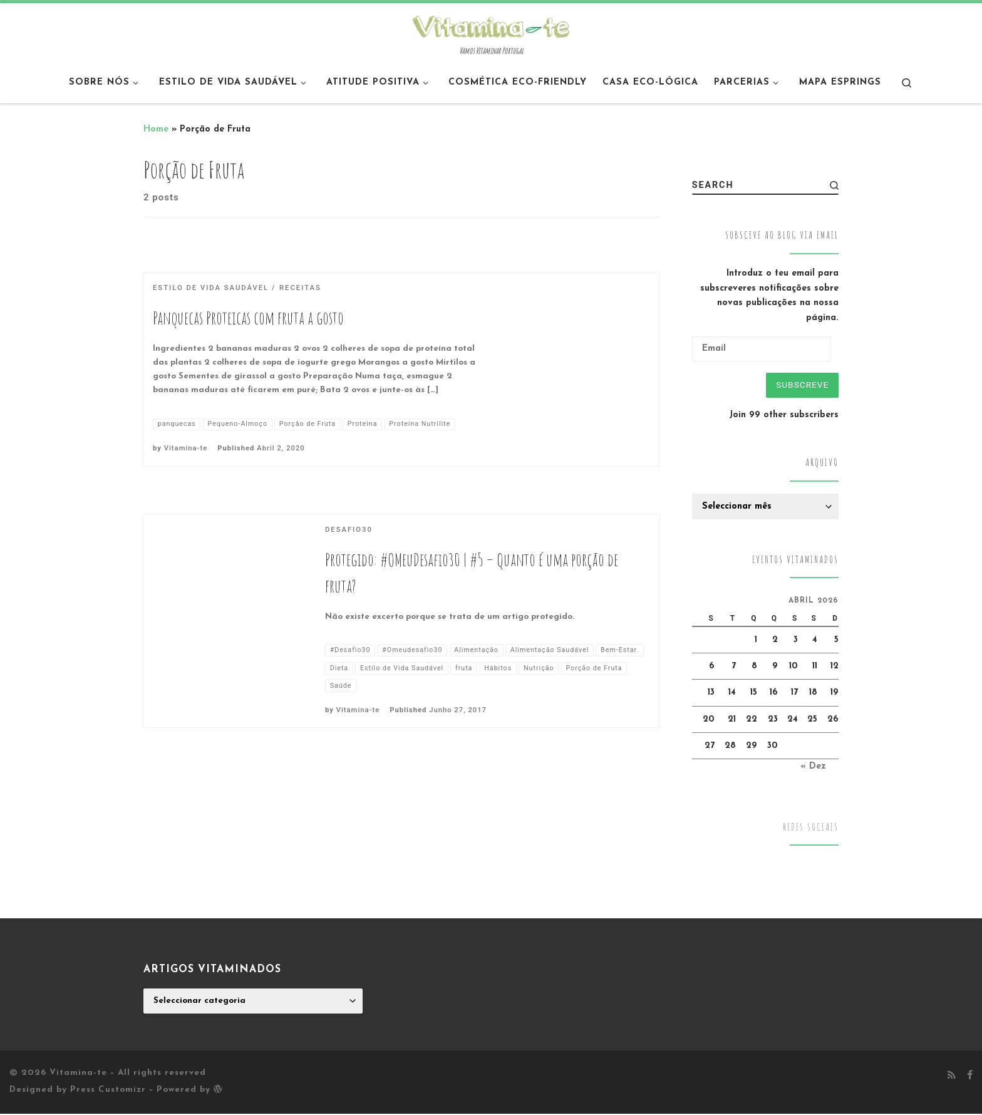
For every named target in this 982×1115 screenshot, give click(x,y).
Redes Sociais (811, 828)
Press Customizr (108, 1091)
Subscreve (800, 385)
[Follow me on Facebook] (970, 1077)
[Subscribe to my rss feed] (952, 1077)
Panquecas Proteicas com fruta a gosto (248, 318)
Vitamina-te (185, 448)
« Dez (813, 768)
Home (155, 129)
